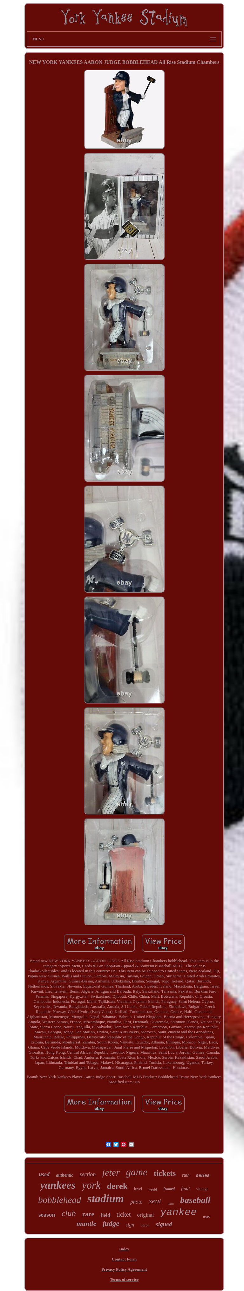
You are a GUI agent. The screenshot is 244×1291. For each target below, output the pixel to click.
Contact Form (124, 1259)
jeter (111, 1172)
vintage (202, 1188)
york (91, 1185)
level (138, 1188)
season (46, 1214)
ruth (185, 1175)
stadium (105, 1198)
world (152, 1189)
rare (88, 1214)
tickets (165, 1173)
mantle (86, 1223)
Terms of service (124, 1279)
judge (111, 1223)
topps (206, 1216)
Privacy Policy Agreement (124, 1269)
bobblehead (59, 1200)
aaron (144, 1225)
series (203, 1175)
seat (155, 1201)
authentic (64, 1175)
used (44, 1174)
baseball (195, 1200)
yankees (57, 1185)
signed (164, 1224)
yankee (178, 1212)
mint (171, 1203)
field (105, 1215)
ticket (124, 1214)
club (69, 1213)
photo (136, 1202)
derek (117, 1186)
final (185, 1188)
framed (169, 1188)
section (88, 1174)
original (145, 1215)
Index (124, 1249)
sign (130, 1224)
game (136, 1172)
